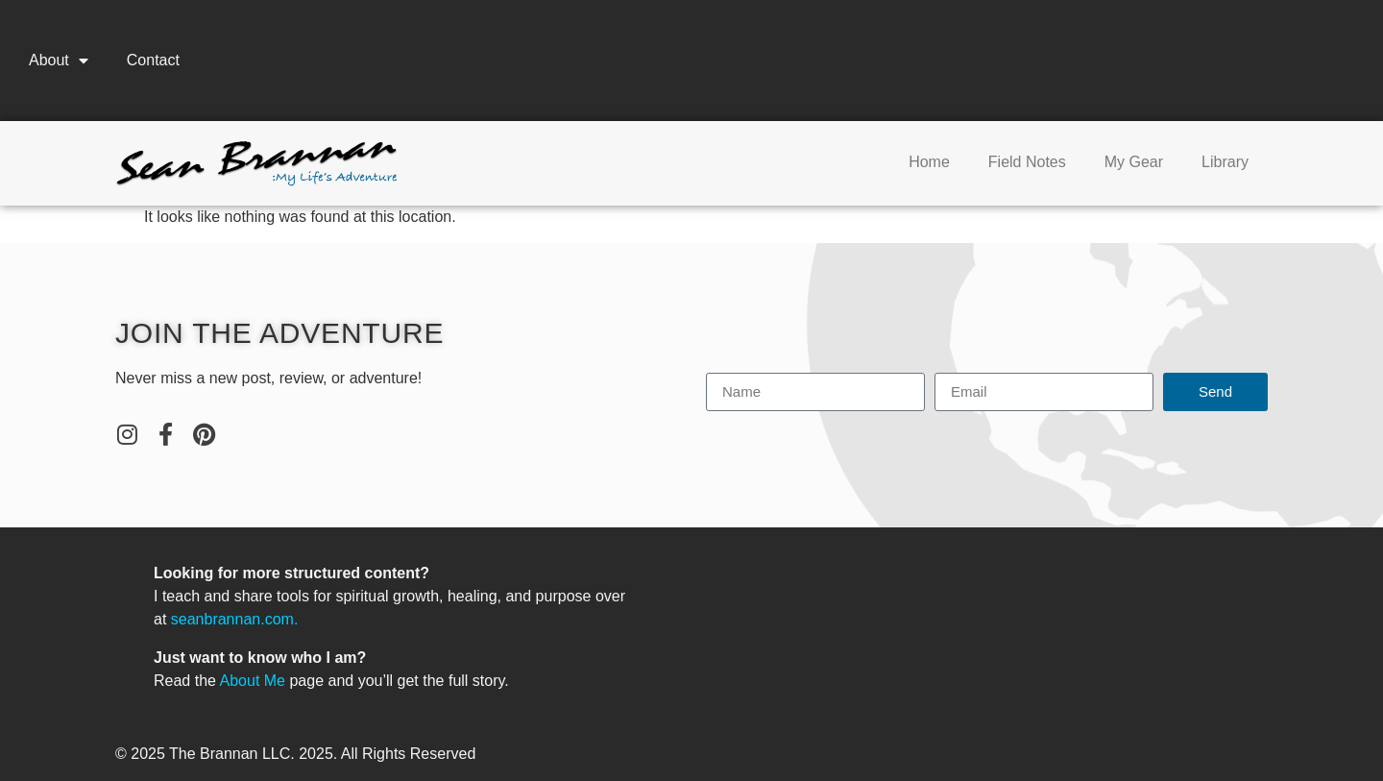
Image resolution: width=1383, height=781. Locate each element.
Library (1225, 162)
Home (929, 162)
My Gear (1133, 162)
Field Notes (1027, 162)
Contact (153, 60)
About (58, 60)
